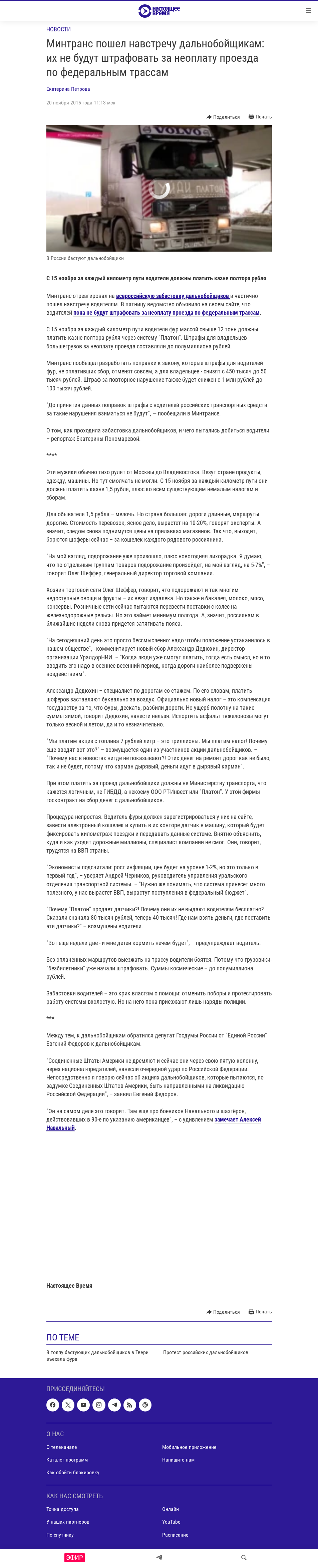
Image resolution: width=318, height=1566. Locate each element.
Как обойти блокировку (72, 1472)
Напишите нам (178, 1460)
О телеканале (61, 1447)
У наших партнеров (67, 1522)
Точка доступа (62, 1509)
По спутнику (60, 1534)
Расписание (175, 1534)
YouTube (171, 1522)
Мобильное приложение (189, 1447)
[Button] (223, 117)
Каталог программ (67, 1460)
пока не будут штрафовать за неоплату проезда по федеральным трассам (166, 312)
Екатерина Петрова (68, 89)
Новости (58, 29)
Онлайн (170, 1509)
